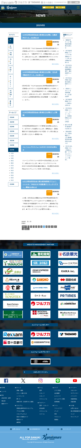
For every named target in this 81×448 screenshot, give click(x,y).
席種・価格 (20, 390)
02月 (12, 178)
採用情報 (57, 401)
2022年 (12, 136)
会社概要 (57, 393)
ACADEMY (11, 93)
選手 (40, 390)
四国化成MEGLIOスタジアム (25, 408)
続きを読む (55, 64)
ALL (10, 40)
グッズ (56, 411)
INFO (11, 47)
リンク (73, 414)
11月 (12, 156)
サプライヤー (74, 393)
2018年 (12, 184)
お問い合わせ (74, 408)
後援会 (56, 419)
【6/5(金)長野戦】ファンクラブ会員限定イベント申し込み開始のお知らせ (68, 56)
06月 (12, 168)
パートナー (74, 396)
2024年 (12, 126)
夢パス (18, 399)
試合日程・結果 (6, 398)
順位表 (3, 401)
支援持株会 (74, 399)
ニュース (3, 391)
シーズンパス (20, 396)
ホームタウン (10, 81)
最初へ (24, 226)
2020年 (12, 145)
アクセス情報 (20, 411)
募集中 (10, 103)
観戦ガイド (20, 419)
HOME (3, 387)
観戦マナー (5, 403)
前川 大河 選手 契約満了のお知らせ (68, 126)
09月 (12, 160)
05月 (12, 170)
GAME (11, 54)
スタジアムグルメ (22, 414)
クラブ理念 (57, 390)
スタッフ (42, 393)
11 (55, 226)
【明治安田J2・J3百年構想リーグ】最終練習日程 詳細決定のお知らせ (68, 137)
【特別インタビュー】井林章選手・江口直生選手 (68, 92)
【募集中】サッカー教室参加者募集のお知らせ (68, 44)
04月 (12, 173)
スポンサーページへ (40, 372)
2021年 (12, 140)
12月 (12, 153)
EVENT (10, 69)
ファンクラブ (58, 408)
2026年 (12, 117)
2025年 (12, 122)
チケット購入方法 (22, 393)
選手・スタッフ (43, 405)
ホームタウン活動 (59, 399)
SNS (55, 414)
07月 (12, 165)
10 (52, 226)
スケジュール (43, 399)
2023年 (12, 131)
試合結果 (42, 408)
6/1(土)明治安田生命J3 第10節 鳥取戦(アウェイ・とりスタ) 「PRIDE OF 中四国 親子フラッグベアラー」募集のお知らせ (40, 184)
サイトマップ (74, 416)
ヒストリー (57, 396)
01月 (12, 180)
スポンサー (74, 390)
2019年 (12, 150)
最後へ (27, 229)
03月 (12, 175)
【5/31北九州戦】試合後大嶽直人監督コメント (68, 82)
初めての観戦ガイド (22, 416)
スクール (42, 414)
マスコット (57, 416)
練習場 (18, 422)
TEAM (10, 61)
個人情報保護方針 (76, 411)
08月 (12, 163)
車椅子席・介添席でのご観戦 (25, 401)
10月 (12, 158)
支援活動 (73, 401)
